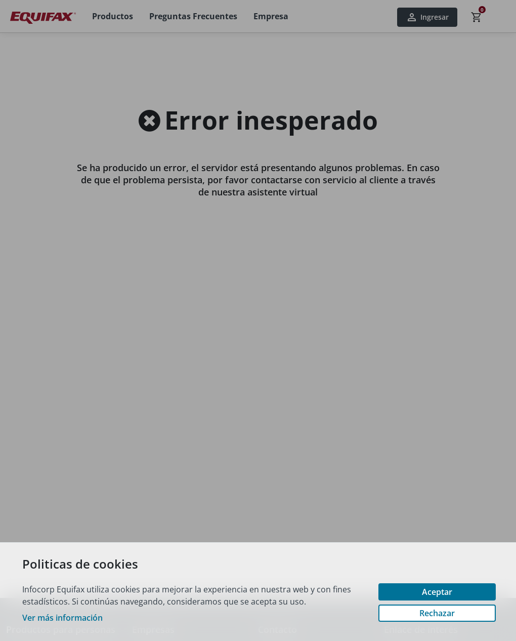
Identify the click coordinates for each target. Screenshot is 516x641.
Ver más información (62, 617)
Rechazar (437, 613)
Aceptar (437, 591)
